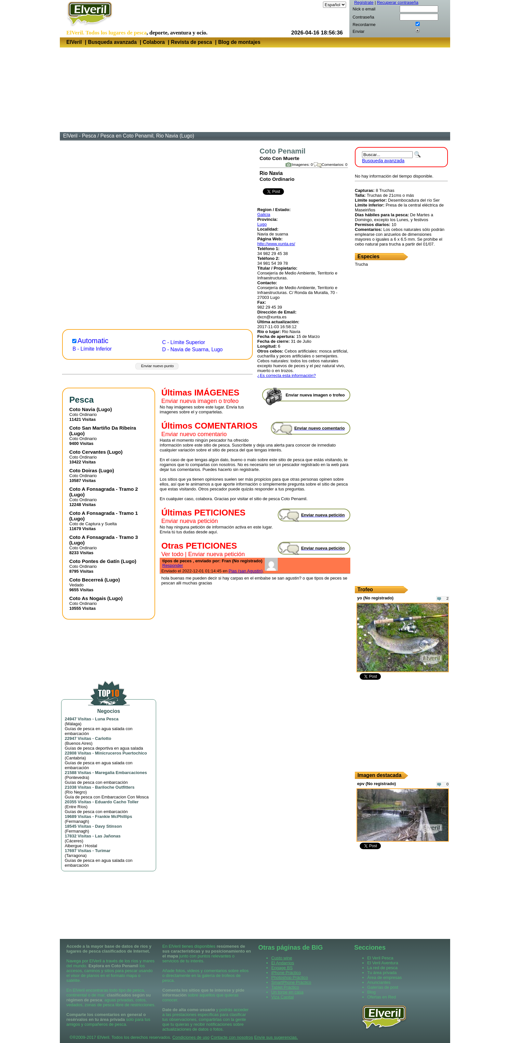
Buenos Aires (78, 743)
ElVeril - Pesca (79, 136)
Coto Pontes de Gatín (94, 561)
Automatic (92, 341)
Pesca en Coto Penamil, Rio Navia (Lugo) (147, 136)
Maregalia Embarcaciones (121, 772)
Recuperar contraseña (397, 2)
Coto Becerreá (86, 579)
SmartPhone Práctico (291, 982)
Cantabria (75, 758)
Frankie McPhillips (113, 816)
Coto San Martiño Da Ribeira (102, 428)
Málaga (73, 723)
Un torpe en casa (287, 992)
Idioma (315, 4)
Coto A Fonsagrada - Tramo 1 (103, 513)
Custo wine (281, 958)
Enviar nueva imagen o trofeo (200, 401)
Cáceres (74, 840)
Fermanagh (76, 821)
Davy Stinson (108, 826)
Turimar (102, 850)
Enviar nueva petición (189, 521)
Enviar (358, 31)
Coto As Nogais (87, 598)
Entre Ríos (76, 806)
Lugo (262, 224)
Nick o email (364, 9)
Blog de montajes (239, 42)
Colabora (154, 42)
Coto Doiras (83, 470)
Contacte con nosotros (232, 1037)
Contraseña (363, 17)
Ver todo (172, 554)
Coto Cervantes (87, 452)
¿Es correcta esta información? (286, 375)
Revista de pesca (191, 42)
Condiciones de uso (190, 1037)
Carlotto (103, 738)
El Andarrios (282, 962)
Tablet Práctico (285, 987)
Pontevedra (77, 777)
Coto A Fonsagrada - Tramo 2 (103, 489)
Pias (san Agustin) (246, 570)
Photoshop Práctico (289, 977)
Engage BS (282, 967)
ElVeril (74, 42)
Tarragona (75, 855)
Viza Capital (282, 997)
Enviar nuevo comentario (194, 434)
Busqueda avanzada (112, 42)
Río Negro (75, 792)
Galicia (263, 214)
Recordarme (364, 24)
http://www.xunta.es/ (276, 243)
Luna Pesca (106, 718)
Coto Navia (82, 409)
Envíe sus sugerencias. (276, 1037)
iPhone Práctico (286, 972)
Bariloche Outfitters (114, 787)
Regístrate (363, 2)
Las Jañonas (108, 836)
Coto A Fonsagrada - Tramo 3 (103, 537)
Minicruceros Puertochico (121, 753)
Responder (172, 565)
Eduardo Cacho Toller (117, 801)
